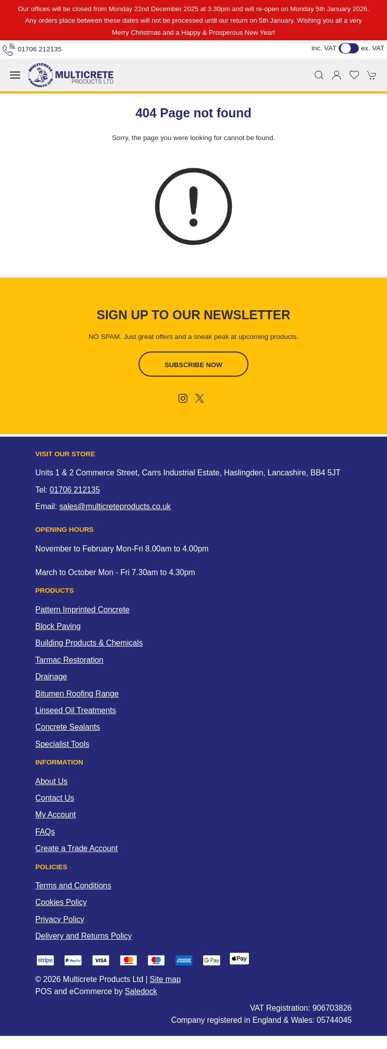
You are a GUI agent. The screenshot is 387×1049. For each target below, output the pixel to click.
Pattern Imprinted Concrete (82, 609)
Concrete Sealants (67, 727)
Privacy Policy (59, 919)
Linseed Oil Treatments (75, 710)
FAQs (45, 831)
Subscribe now (194, 365)
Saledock (141, 991)
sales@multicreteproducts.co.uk (115, 506)
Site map (165, 979)
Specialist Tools (62, 744)
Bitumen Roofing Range (77, 693)
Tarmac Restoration (69, 660)
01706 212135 (32, 49)
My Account (55, 814)
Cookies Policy (61, 902)
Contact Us (54, 798)
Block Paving (58, 626)
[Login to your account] (337, 74)
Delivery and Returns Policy (83, 936)
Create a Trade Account (76, 848)
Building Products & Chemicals (89, 643)
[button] (15, 74)
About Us (51, 781)
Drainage (51, 676)
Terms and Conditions (73, 885)
